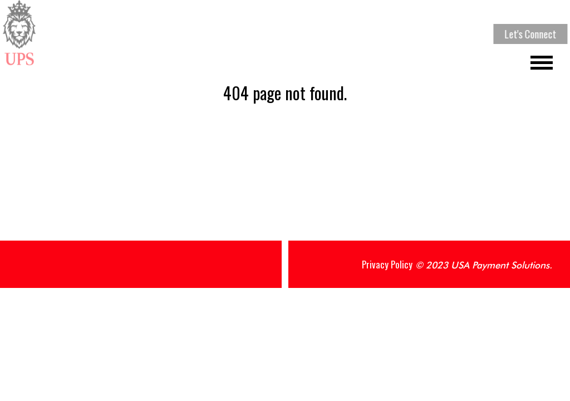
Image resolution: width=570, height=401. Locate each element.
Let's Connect (531, 34)
